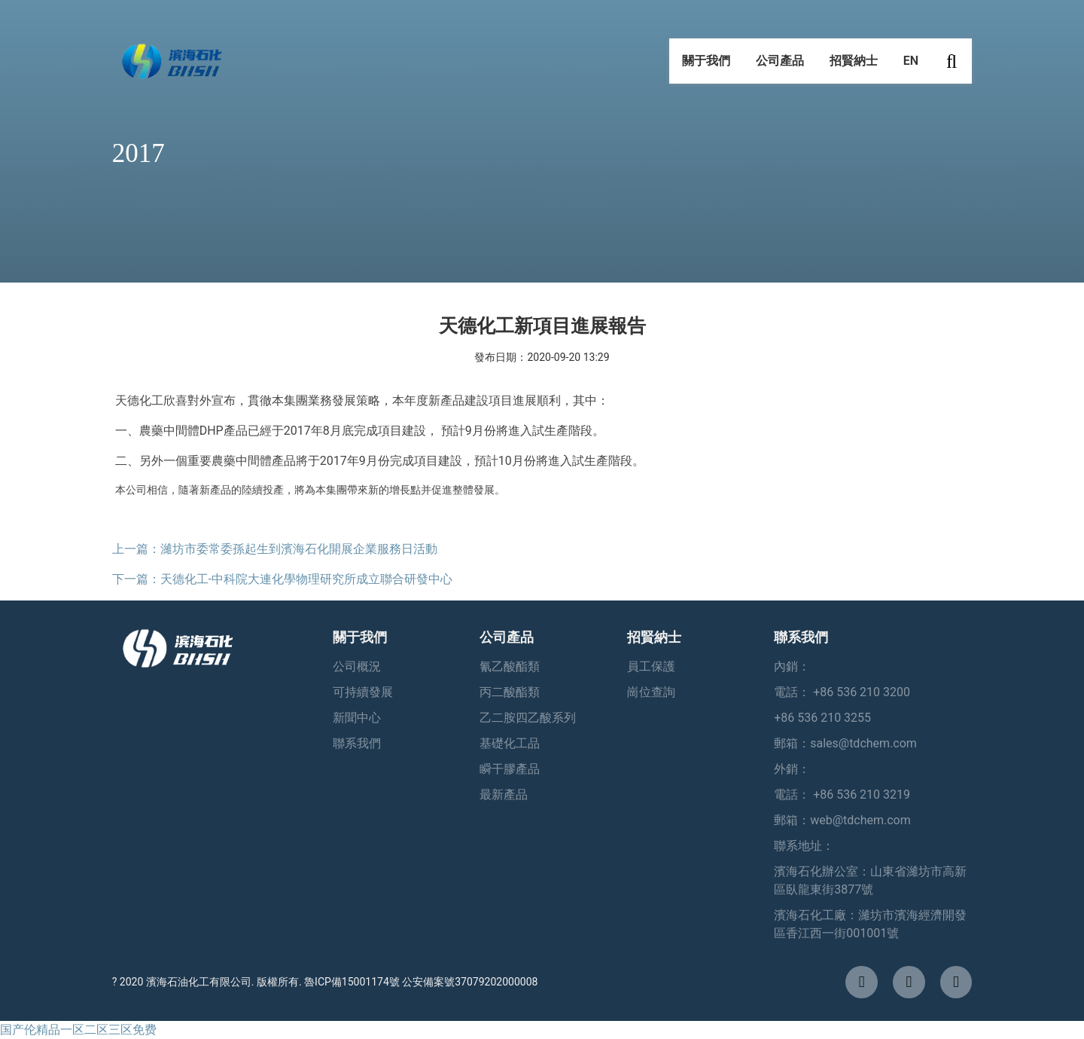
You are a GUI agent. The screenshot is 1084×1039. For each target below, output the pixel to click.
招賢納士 (854, 67)
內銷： (792, 666)
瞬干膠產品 (510, 769)
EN (910, 67)
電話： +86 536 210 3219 (842, 794)
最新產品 (504, 794)
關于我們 (706, 67)
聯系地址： (804, 846)
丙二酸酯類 (510, 692)
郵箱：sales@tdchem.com (845, 743)
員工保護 (651, 666)
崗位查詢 (651, 692)
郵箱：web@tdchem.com (842, 820)
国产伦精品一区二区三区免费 (78, 1029)
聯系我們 (357, 743)
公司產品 (780, 67)
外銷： (792, 769)
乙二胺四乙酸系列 (528, 717)
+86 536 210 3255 (822, 717)
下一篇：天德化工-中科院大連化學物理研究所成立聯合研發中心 (282, 579)
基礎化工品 (510, 743)
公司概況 (357, 666)
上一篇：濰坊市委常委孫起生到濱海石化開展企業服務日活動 (274, 549)
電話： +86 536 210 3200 (842, 692)
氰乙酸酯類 (510, 666)
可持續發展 (363, 692)
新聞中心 (357, 717)
